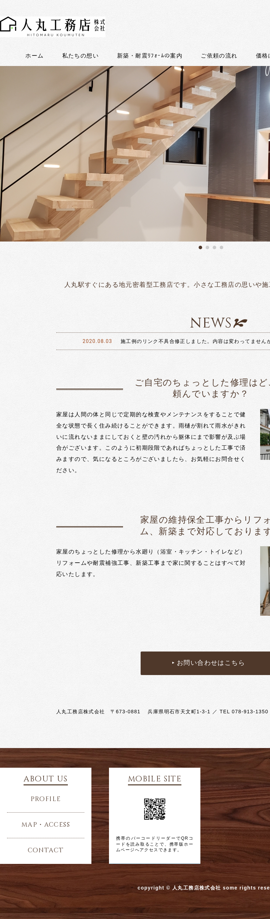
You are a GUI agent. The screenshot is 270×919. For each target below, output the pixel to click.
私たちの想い (80, 56)
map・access (45, 825)
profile (46, 799)
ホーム (34, 56)
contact (46, 850)
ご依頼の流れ (219, 56)
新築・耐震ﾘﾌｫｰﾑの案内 (149, 56)
